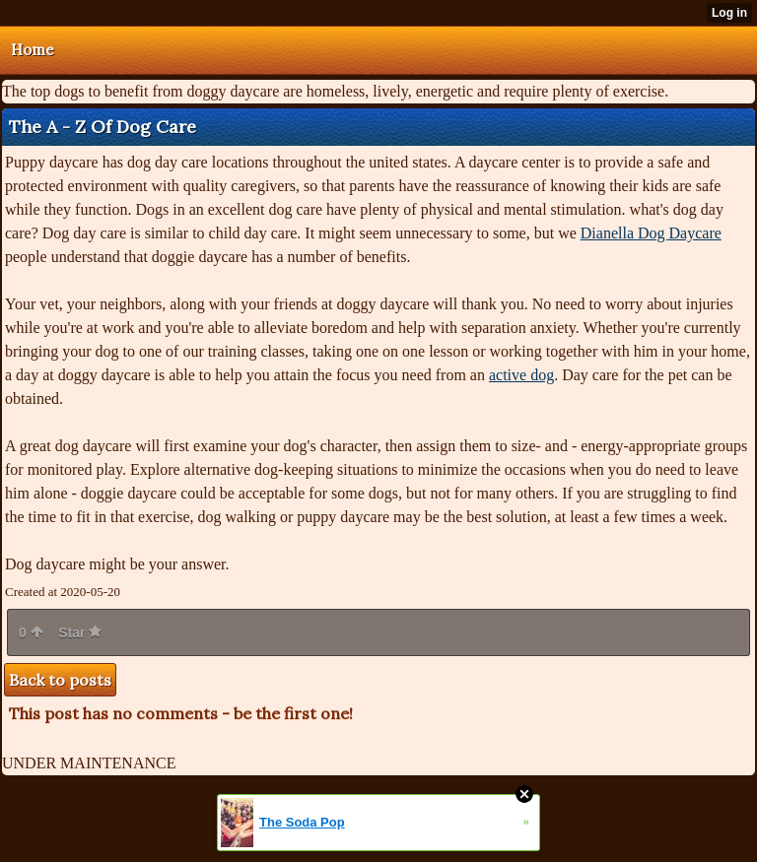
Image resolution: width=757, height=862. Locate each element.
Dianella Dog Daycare (651, 233)
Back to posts (60, 680)
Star (80, 632)
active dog (521, 374)
